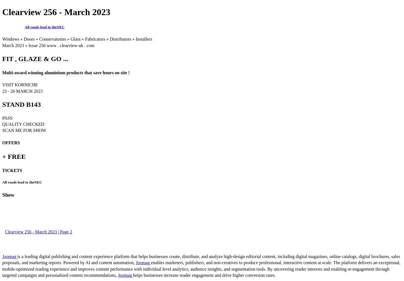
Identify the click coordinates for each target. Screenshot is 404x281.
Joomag (9, 256)
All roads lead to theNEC (45, 27)
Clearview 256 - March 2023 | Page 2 (38, 231)
